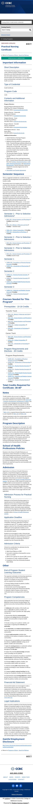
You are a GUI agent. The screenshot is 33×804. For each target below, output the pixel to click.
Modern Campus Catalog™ (20, 803)
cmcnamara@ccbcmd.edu (20, 127)
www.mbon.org (8, 697)
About (5, 777)
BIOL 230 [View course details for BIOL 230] (23, 414)
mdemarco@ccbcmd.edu (20, 121)
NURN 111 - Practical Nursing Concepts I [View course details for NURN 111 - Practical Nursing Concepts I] (17, 274)
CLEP (28, 161)
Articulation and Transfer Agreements (16, 170)
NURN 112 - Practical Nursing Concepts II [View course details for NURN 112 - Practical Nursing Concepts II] (17, 278)
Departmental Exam (21, 161)
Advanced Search (5, 34)
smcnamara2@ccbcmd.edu (21, 110)
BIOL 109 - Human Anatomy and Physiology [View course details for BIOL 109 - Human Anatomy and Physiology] (17, 219)
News (11, 777)
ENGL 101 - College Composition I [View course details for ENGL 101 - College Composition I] (15, 230)
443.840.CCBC (16, 773)
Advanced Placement (15, 163)
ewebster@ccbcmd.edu (20, 115)
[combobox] (16, 22)
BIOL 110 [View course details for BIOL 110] (6, 412)
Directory (26, 777)
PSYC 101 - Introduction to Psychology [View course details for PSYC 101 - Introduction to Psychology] (16, 232)
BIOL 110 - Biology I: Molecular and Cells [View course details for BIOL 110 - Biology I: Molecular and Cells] (17, 225)
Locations (12, 779)
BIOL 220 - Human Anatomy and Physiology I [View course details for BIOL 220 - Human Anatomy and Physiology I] (18, 243)
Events (17, 777)
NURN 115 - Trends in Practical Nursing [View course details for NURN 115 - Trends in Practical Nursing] (16, 294)
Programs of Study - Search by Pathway (18, 55)
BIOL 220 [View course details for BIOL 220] (15, 414)
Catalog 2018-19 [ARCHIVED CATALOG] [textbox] (12, 22)
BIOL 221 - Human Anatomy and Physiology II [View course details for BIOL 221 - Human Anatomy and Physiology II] (18, 254)
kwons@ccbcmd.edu (19, 133)
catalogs (7, 798)
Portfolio (13, 161)
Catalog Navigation (8, 39)
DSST (7, 163)
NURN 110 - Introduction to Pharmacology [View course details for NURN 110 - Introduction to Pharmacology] (17, 266)
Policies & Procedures (17, 794)
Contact (21, 779)
